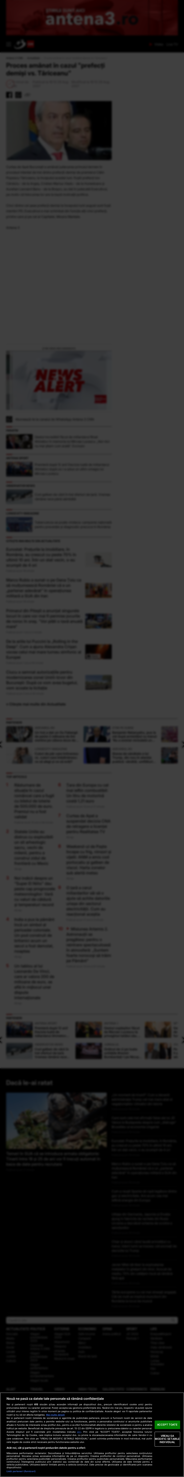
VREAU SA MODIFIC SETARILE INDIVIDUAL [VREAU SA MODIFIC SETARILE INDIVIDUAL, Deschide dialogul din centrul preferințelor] (167, 1439)
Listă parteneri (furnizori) (21, 1471)
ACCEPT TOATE (167, 1424)
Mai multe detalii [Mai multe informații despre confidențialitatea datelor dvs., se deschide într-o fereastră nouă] (55, 1414)
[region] (92, 1434)
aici (79, 1431)
